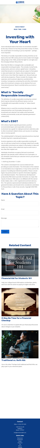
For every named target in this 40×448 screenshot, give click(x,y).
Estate (20, 441)
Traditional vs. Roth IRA (13, 360)
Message (4, 218)
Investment (20, 439)
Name (3, 200)
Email (2, 209)
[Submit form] (5, 232)
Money (20, 446)
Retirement (20, 438)
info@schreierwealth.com (20, 432)
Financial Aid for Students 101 (17, 278)
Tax (20, 444)
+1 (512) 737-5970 (21, 424)
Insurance (20, 442)
